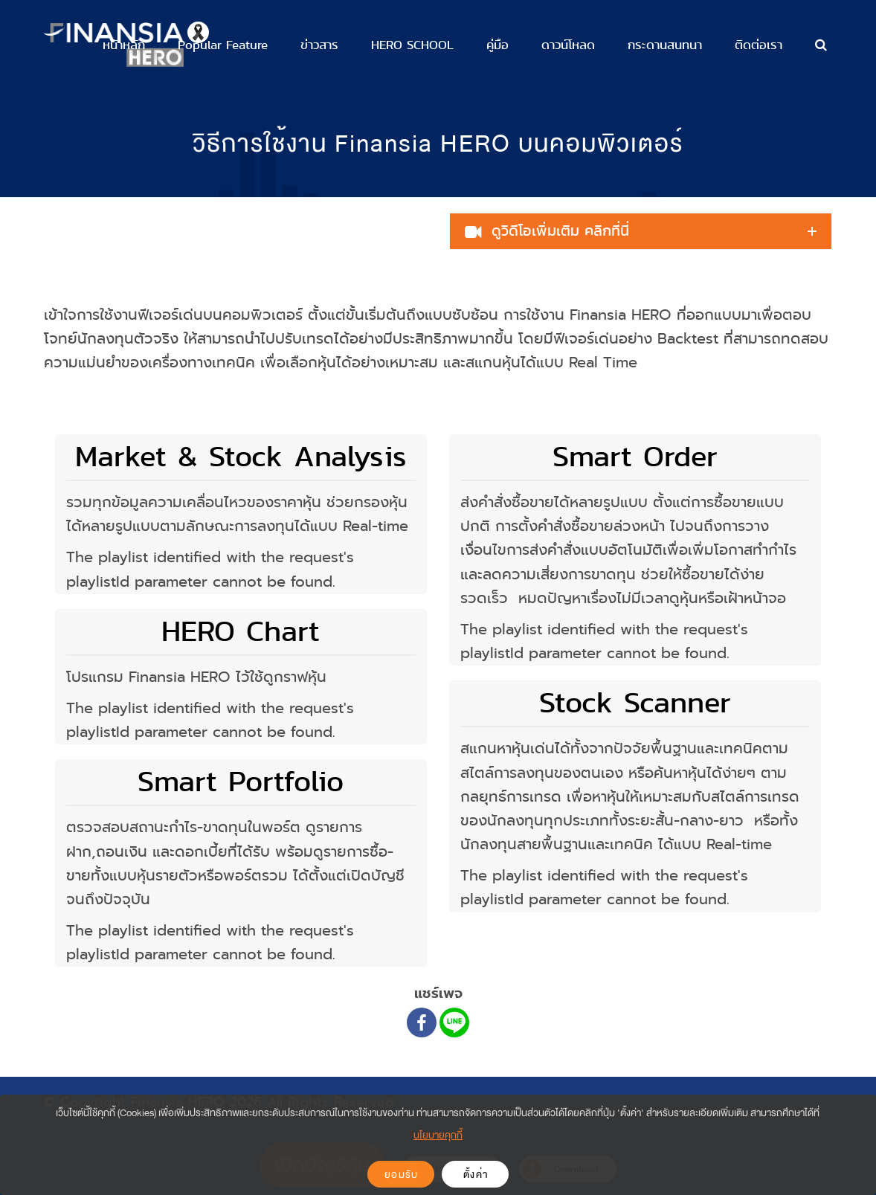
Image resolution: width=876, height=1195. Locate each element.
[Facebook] (422, 1022)
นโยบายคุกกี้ (438, 1135)
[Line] (454, 1022)
